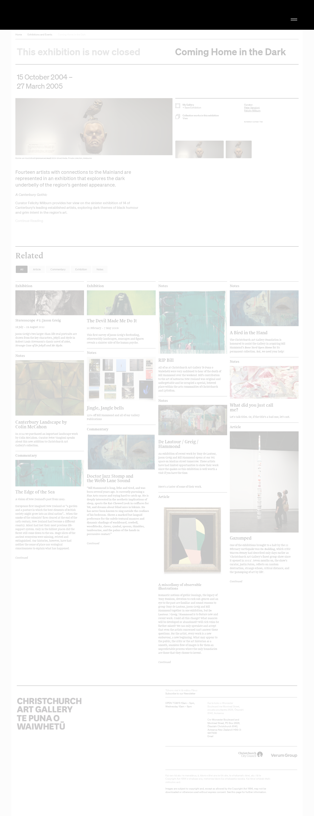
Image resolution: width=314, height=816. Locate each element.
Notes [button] (100, 269)
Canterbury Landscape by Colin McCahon (41, 424)
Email (210, 736)
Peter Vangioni (252, 107)
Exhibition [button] (81, 269)
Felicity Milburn (252, 110)
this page (236, 792)
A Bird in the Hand (248, 332)
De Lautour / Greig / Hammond (178, 443)
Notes (163, 285)
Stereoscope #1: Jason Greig (38, 320)
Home (18, 34)
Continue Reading (29, 221)
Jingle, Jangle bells (105, 407)
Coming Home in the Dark (72, 34)
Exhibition (23, 285)
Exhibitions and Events (40, 34)
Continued (21, 557)
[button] (93, 129)
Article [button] (37, 269)
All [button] (21, 269)
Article (163, 496)
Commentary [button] (58, 269)
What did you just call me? (251, 407)
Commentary (26, 455)
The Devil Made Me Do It (112, 320)
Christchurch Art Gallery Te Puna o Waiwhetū (60, 15)
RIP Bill (166, 360)
